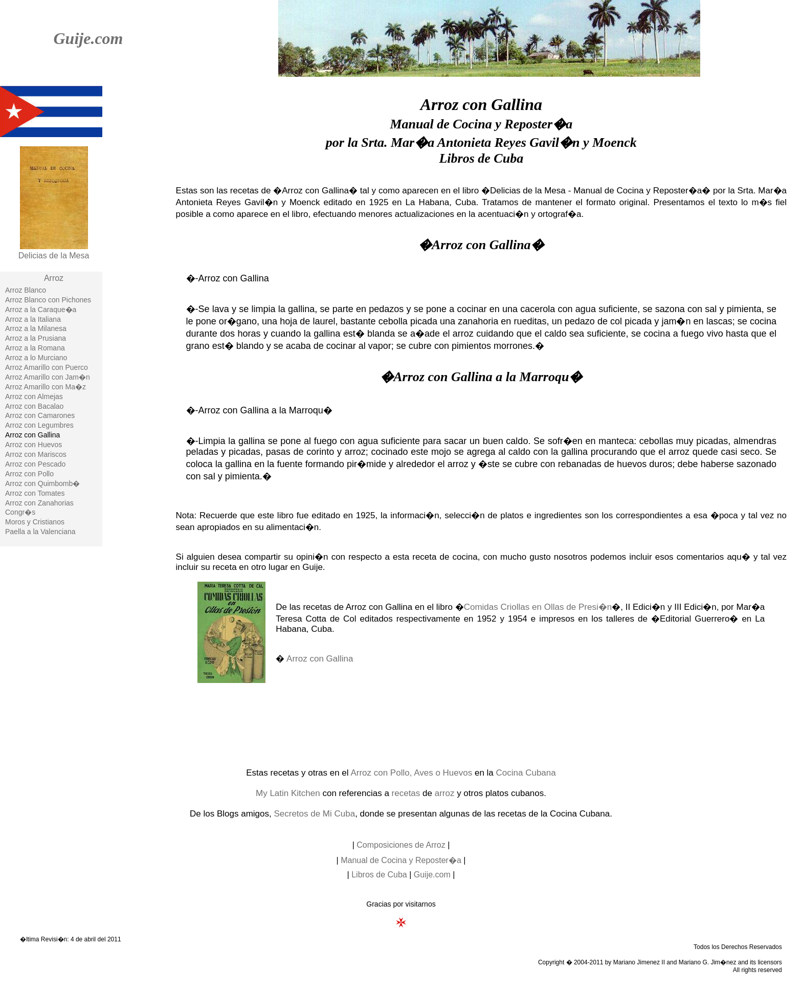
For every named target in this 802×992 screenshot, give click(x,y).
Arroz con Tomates (34, 493)
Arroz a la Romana (35, 348)
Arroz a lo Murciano (36, 358)
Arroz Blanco (25, 290)
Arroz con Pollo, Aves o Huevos (411, 773)
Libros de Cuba (379, 874)
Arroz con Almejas (34, 396)
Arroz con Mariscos (35, 454)
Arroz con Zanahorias (39, 503)
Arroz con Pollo (29, 474)
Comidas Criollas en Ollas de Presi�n (538, 607)
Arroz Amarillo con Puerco (46, 367)
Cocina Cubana (526, 773)
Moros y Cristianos (34, 522)
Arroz (53, 278)
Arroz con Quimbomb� (42, 483)
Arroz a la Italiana (33, 319)
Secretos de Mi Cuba (314, 814)
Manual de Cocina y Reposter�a (401, 860)
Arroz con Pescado (35, 464)
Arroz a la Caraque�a (40, 309)
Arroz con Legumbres (39, 425)
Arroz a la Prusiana (35, 338)
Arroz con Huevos (33, 444)
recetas (406, 793)
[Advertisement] (401, 724)
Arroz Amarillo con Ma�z (45, 387)
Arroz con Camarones (40, 415)
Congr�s (20, 512)
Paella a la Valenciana (40, 531)
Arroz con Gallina (319, 659)
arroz (445, 793)
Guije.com (88, 38)
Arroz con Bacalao (34, 406)
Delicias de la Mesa (54, 255)
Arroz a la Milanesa (35, 328)
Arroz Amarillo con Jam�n (47, 377)
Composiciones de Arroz (401, 845)
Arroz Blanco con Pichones (48, 300)
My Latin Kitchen (288, 793)
